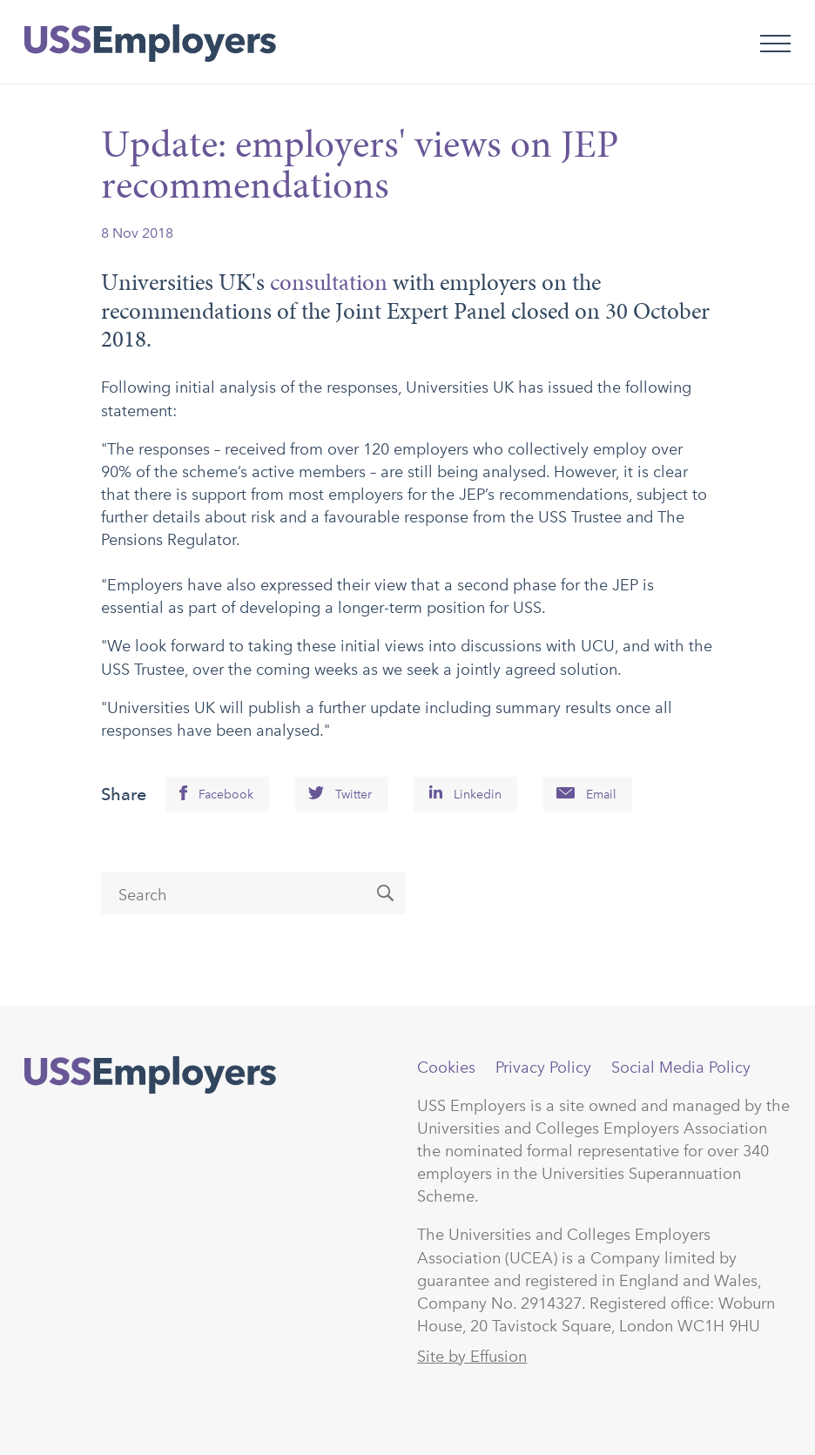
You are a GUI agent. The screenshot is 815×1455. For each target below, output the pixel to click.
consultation (328, 282)
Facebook (226, 794)
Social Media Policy (681, 1067)
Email (601, 794)
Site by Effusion (472, 1356)
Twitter (353, 794)
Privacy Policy (543, 1067)
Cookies (446, 1067)
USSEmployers (150, 1075)
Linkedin (478, 794)
